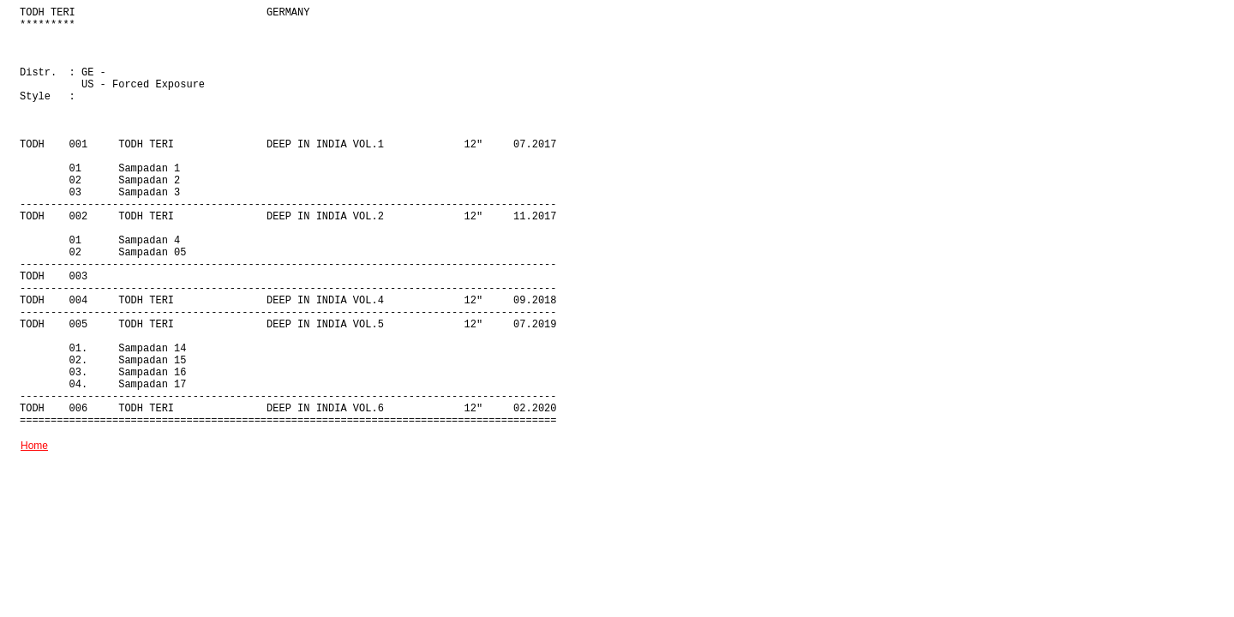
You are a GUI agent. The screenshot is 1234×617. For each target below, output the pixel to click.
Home (34, 446)
